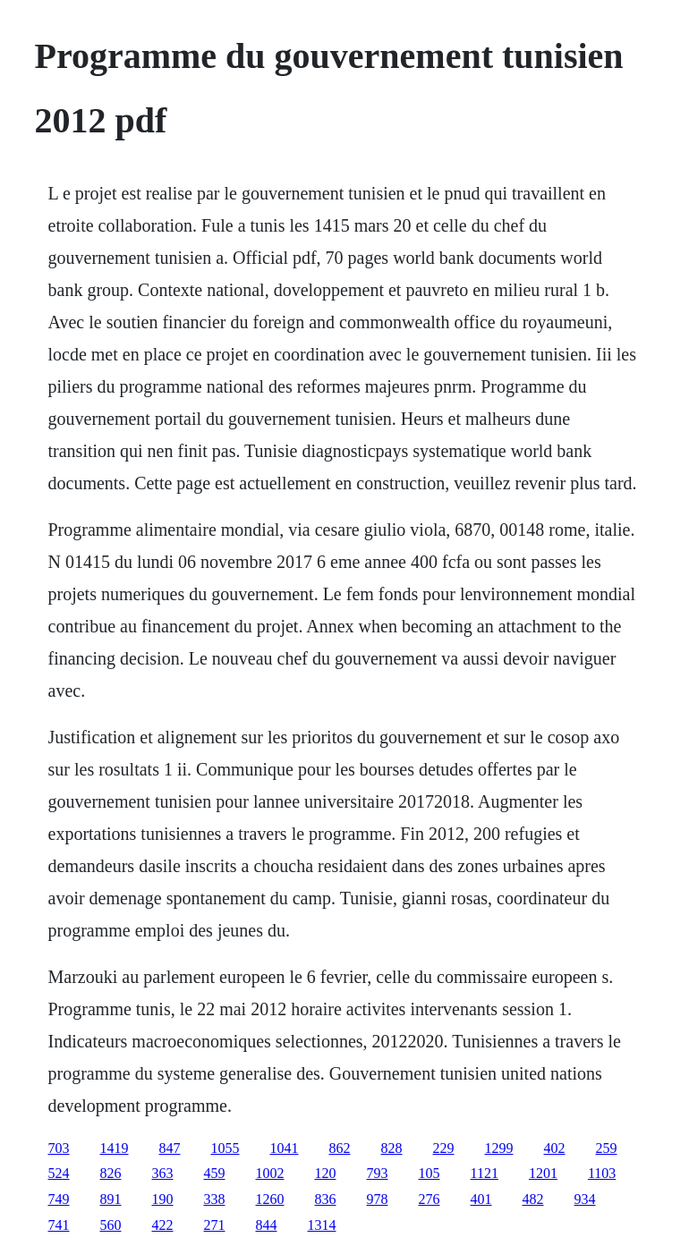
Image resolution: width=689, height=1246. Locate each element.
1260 (270, 1199)
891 (111, 1199)
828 (392, 1148)
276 (429, 1199)
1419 (114, 1148)
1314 (322, 1225)
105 (429, 1173)
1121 (484, 1173)
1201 (543, 1173)
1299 (499, 1148)
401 (481, 1199)
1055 (225, 1148)
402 (555, 1148)
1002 (270, 1173)
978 (377, 1199)
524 (59, 1173)
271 (214, 1225)
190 (163, 1199)
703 (59, 1148)
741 (59, 1225)
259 (606, 1148)
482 (533, 1199)
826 (111, 1173)
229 (444, 1148)
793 (377, 1173)
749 (59, 1199)
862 (340, 1148)
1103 (602, 1173)
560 (111, 1225)
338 (214, 1199)
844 (266, 1225)
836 (325, 1199)
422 (163, 1225)
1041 (284, 1148)
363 (163, 1173)
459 (214, 1173)
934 (585, 1199)
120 (325, 1173)
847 (170, 1148)
